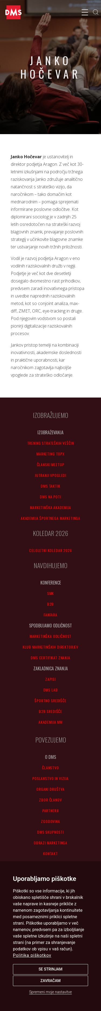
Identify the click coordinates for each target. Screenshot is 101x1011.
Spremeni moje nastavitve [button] (50, 992)
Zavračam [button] (50, 981)
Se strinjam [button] (50, 969)
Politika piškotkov (32, 955)
